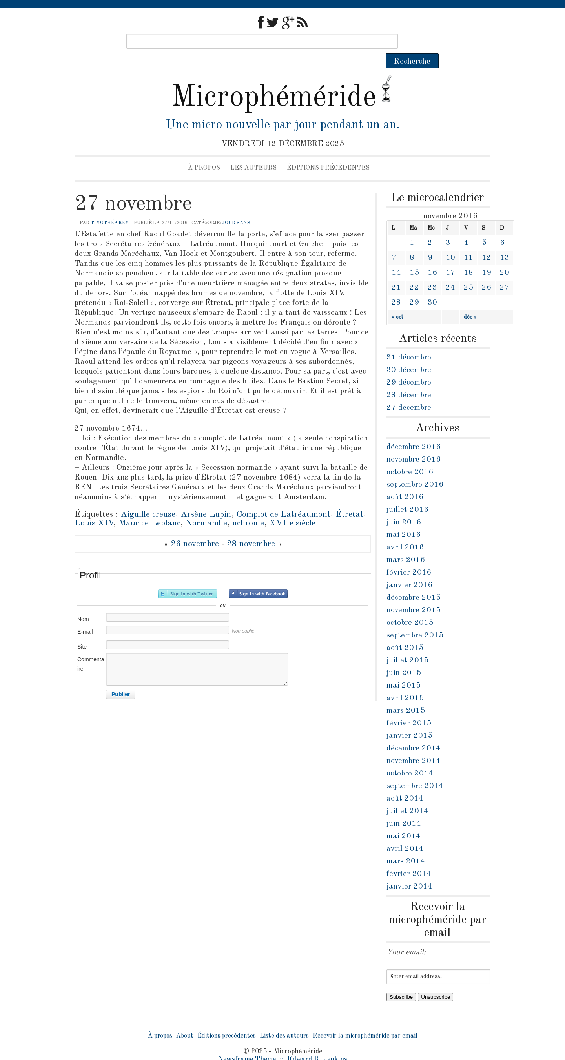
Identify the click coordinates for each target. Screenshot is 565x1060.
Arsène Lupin (205, 499)
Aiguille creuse (147, 499)
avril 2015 (405, 683)
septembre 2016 (414, 470)
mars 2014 (405, 846)
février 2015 (408, 708)
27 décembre (408, 393)
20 (504, 258)
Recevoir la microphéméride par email (365, 1021)
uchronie (248, 508)
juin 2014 (403, 809)
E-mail (85, 617)
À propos (204, 153)
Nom (83, 604)
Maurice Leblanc (149, 508)
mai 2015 (403, 671)
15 (414, 258)
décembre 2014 (413, 733)
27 (504, 273)
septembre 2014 (414, 771)
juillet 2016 (407, 495)
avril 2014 (405, 834)
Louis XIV (94, 508)
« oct (397, 302)
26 (486, 273)
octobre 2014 (409, 759)
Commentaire (90, 649)
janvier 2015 (409, 721)
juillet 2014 (407, 796)
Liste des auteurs (284, 1021)
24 (450, 273)
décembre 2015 (413, 583)
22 (414, 273)
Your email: (406, 937)
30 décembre (408, 355)
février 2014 (408, 859)
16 (432, 258)
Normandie (206, 508)
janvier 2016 (409, 570)
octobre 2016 (409, 457)
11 (468, 243)
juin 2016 (403, 507)
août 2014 (404, 784)
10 (450, 243)
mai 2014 (403, 821)
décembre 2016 (413, 432)
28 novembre (251, 529)
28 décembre (408, 380)
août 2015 (404, 633)
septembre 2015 (414, 620)
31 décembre (408, 343)
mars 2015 (405, 696)
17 (450, 258)
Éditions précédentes (328, 153)
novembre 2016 (413, 445)
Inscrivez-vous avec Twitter (187, 579)
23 (432, 273)
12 (486, 243)
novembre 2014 (413, 746)
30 (432, 288)
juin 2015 (403, 658)
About (184, 1021)
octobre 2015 (409, 608)
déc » (470, 302)
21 (396, 273)
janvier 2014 (409, 872)
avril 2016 (405, 532)
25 (468, 273)
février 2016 (408, 558)
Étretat (349, 499)
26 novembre (195, 529)
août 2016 (404, 482)
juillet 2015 (407, 646)
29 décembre (408, 368)
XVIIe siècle (292, 508)
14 (396, 258)
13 (504, 243)
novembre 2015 (413, 595)
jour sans (236, 208)
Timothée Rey (109, 208)
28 (396, 288)
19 (486, 258)
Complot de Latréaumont (283, 499)
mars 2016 (405, 545)
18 (468, 258)
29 (414, 288)
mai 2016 (403, 520)
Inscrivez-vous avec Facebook (258, 579)
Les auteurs (253, 153)
